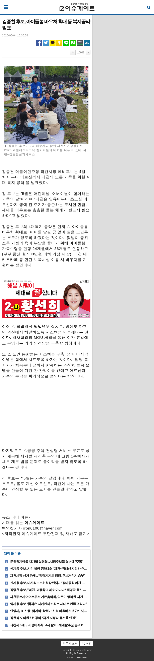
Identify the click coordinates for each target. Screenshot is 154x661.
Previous (5, 299)
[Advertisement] (46, 415)
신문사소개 (69, 643)
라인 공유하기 (66, 43)
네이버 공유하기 (73, 43)
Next (87, 299)
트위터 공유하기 (46, 43)
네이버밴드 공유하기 (80, 43)
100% (80, 52)
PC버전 (87, 643)
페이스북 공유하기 (39, 43)
